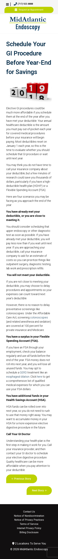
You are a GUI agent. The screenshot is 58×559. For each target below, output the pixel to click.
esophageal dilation (17, 376)
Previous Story (22, 478)
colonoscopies (39, 317)
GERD (23, 372)
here (39, 376)
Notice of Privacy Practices (29, 520)
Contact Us (29, 511)
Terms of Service (29, 524)
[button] (7, 4)
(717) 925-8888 (23, 4)
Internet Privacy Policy (29, 528)
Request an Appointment (29, 9)
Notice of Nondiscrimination (29, 516)
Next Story (38, 490)
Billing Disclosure (29, 532)
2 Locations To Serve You (29, 543)
